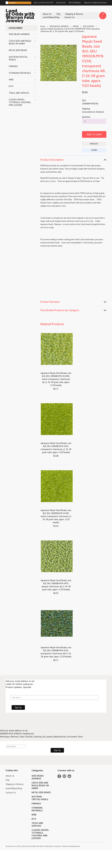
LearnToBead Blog (51, 17)
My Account (60, 3)
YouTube (69, 776)
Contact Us (69, 17)
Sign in (86, 3)
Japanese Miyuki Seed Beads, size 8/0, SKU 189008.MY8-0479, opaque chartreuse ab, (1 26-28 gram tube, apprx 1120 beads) (56, 585)
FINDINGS (13, 66)
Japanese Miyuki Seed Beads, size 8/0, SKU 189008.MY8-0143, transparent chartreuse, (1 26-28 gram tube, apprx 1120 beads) (56, 448)
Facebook (59, 776)
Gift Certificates (75, 3)
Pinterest (64, 776)
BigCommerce (75, 846)
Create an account (99, 3)
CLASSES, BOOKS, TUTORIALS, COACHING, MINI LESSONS (20, 102)
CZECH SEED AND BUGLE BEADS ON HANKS (20, 42)
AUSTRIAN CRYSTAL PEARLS (18, 58)
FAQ (58, 14)
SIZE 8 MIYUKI (88, 26)
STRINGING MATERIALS (20, 73)
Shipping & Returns (74, 14)
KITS (11, 86)
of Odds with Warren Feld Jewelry (21, 16)
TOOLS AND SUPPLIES (19, 93)
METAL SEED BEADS (18, 50)
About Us (47, 14)
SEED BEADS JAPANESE (19, 34)
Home (42, 26)
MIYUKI (76, 26)
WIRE (11, 79)
